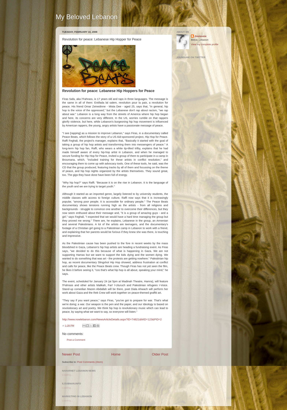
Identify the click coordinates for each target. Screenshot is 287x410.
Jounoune (200, 36)
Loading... (67, 374)
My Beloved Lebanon (87, 17)
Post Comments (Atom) (90, 362)
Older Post (160, 354)
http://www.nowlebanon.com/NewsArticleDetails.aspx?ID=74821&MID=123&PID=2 (112, 319)
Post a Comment (76, 339)
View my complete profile (204, 44)
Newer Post (71, 354)
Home (115, 354)
